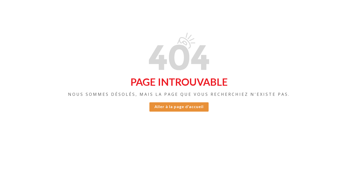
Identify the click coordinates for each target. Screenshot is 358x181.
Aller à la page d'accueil (179, 106)
